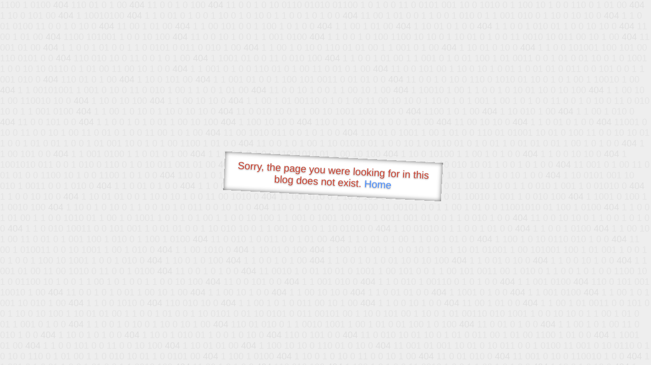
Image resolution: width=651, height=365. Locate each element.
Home (377, 184)
